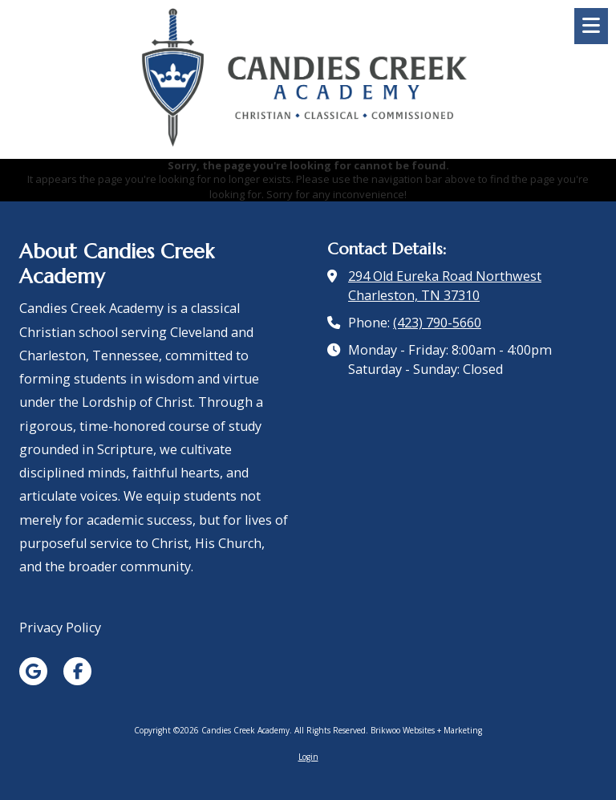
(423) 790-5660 (437, 322)
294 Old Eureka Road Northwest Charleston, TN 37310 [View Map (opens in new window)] (444, 285)
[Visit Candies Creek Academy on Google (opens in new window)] (33, 671)
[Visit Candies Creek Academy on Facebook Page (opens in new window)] (77, 671)
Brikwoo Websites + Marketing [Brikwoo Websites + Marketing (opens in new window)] (426, 730)
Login (308, 756)
